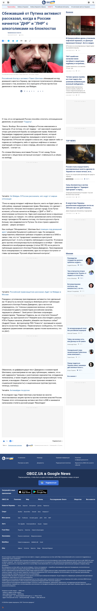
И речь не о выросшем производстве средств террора (80, 175)
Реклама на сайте (23, 463)
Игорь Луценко (71, 370)
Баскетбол (27, 511)
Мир (27, 499)
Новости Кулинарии (38, 530)
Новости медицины (24, 542)
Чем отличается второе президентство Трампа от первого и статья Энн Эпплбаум (76, 273)
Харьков (25, 505)
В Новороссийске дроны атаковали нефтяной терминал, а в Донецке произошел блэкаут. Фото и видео (80, 40)
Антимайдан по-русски (20, 390)
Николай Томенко (72, 333)
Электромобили (31, 524)
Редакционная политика (15, 445)
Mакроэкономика (36, 536)
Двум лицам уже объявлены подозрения (79, 211)
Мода (38, 548)
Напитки (27, 530)
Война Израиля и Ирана (38, 7)
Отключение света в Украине (80, 7)
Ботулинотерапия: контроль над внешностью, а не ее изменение (75, 286)
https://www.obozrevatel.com (66, 557)
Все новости (90, 499)
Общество (78, 499)
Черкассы (46, 505)
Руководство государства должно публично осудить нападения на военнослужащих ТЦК (75, 260)
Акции (40, 524)
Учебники (25, 518)
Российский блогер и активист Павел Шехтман (22, 78)
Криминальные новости (14, 32)
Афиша (20, 548)
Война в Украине (23, 7)
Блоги (64, 499)
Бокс (39, 511)
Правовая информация (63, 457)
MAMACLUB (34, 542)
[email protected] (24, 597)
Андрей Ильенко (72, 265)
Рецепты (20, 530)
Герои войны (11, 7)
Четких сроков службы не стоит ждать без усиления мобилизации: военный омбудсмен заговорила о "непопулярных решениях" (75, 80)
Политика (17, 499)
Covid (41, 542)
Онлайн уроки (34, 518)
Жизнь (40, 499)
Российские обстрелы (62, 7)
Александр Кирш (72, 344)
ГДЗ (19, 518)
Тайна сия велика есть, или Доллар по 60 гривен (76, 340)
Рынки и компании (23, 536)
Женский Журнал (47, 548)
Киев (19, 505)
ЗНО (45, 518)
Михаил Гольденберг (73, 291)
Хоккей (34, 511)
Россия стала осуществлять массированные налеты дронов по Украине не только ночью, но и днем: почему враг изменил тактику (80, 169)
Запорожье (32, 505)
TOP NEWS (71, 141)
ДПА (41, 518)
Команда (39, 457)
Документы (40, 463)
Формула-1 (45, 511)
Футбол (20, 511)
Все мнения (71, 376)
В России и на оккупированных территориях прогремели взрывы (80, 47)
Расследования (55, 499)
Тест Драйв (21, 524)
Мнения (69, 253)
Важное (69, 12)
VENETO (50, 7)
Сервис (45, 524)
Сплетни (26, 548)
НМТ (49, 518)
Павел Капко (71, 357)
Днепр (39, 505)
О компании (21, 457)
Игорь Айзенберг (72, 278)
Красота (33, 548)
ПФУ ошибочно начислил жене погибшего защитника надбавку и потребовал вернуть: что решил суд (75, 60)
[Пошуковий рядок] (93, 2)
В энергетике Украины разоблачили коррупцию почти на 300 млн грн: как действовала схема (80, 205)
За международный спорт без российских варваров (77, 329)
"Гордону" (28, 122)
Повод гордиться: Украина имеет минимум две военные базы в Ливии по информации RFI (77, 365)
